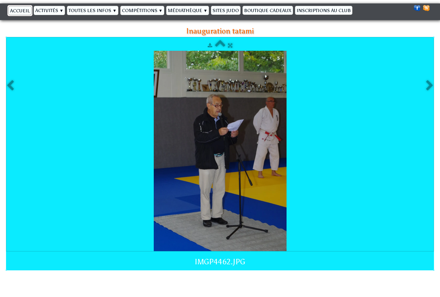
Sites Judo (226, 10)
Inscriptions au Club (324, 10)
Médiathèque (187, 10)
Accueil (20, 10)
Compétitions (142, 10)
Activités (49, 10)
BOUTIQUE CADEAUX (267, 10)
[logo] (357, 9)
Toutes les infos (92, 10)
